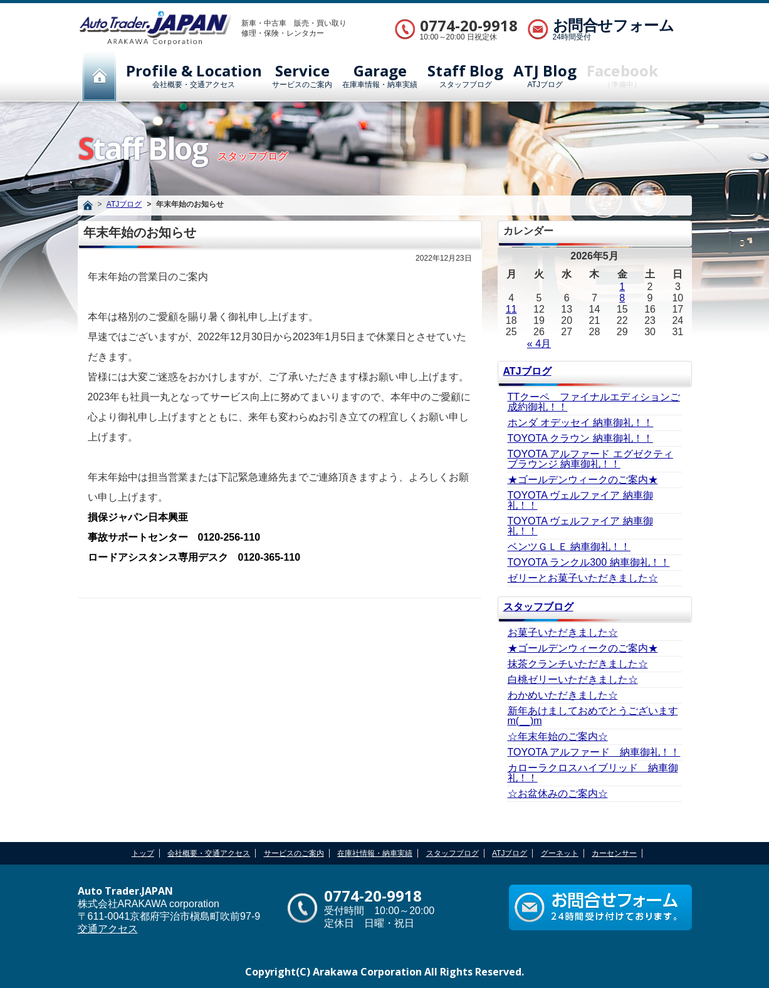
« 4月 (539, 343)
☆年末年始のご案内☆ (558, 736)
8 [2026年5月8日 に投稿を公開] (622, 298)
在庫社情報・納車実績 (374, 853)
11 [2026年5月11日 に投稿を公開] (511, 309)
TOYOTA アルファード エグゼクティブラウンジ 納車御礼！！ (590, 459)
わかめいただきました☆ (563, 695)
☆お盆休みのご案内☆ (558, 793)
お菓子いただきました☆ (563, 632)
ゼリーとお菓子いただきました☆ (583, 578)
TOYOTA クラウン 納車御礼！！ (580, 438)
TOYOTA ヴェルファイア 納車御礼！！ (580, 500)
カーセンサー (614, 853)
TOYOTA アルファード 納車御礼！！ (594, 752)
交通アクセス (108, 928)
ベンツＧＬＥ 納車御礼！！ (569, 546)
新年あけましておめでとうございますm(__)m (593, 715)
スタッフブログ (465, 76)
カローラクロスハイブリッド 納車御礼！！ (593, 772)
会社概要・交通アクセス (194, 76)
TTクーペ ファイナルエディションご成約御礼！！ (594, 402)
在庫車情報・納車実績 (379, 76)
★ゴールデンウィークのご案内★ (583, 479)
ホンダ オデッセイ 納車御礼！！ (581, 422)
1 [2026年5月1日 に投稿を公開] (622, 286)
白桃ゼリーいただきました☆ (573, 679)
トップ (143, 853)
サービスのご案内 (302, 76)
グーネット (559, 853)
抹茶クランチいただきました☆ (578, 663)
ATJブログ (545, 76)
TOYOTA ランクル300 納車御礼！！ (589, 562)
